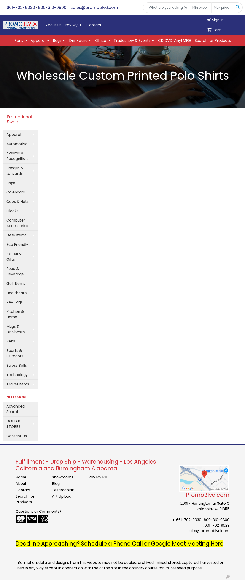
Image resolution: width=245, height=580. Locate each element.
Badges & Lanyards (14, 170)
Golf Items (15, 283)
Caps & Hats (17, 201)
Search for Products (213, 40)
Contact (94, 25)
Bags (57, 40)
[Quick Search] (166, 7)
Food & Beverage (15, 271)
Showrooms (62, 477)
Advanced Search (15, 409)
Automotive (16, 143)
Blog (56, 483)
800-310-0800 (52, 7)
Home (21, 477)
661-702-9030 (21, 7)
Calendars (15, 192)
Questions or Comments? (39, 511)
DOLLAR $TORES (13, 423)
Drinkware (78, 40)
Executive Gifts (15, 256)
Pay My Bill (74, 25)
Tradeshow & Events (132, 40)
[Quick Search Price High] (222, 7)
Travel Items (17, 384)
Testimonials (63, 490)
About (21, 483)
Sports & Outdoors (14, 353)
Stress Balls (16, 365)
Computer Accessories (17, 223)
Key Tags (14, 302)
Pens (18, 40)
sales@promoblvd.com (94, 7)
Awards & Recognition (17, 156)
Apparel (38, 40)
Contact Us (16, 436)
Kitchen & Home (15, 314)
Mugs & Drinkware (15, 329)
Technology (17, 374)
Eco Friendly (17, 244)
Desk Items (16, 235)
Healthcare (16, 292)
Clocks (12, 211)
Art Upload (61, 496)
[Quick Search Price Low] (201, 7)
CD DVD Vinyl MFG (174, 40)
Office (100, 40)
